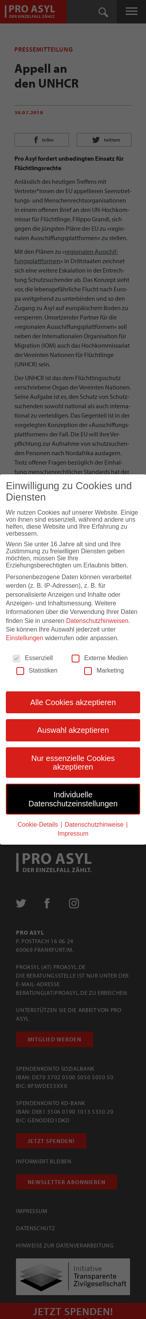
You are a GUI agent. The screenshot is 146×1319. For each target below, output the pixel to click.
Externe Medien (100, 658)
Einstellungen (24, 638)
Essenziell (32, 658)
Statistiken (37, 670)
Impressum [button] (73, 833)
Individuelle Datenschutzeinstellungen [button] (73, 799)
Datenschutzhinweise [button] (95, 824)
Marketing (104, 670)
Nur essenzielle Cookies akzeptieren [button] (73, 762)
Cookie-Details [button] (39, 824)
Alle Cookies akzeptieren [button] (73, 702)
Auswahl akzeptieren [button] (73, 730)
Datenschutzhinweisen (97, 620)
